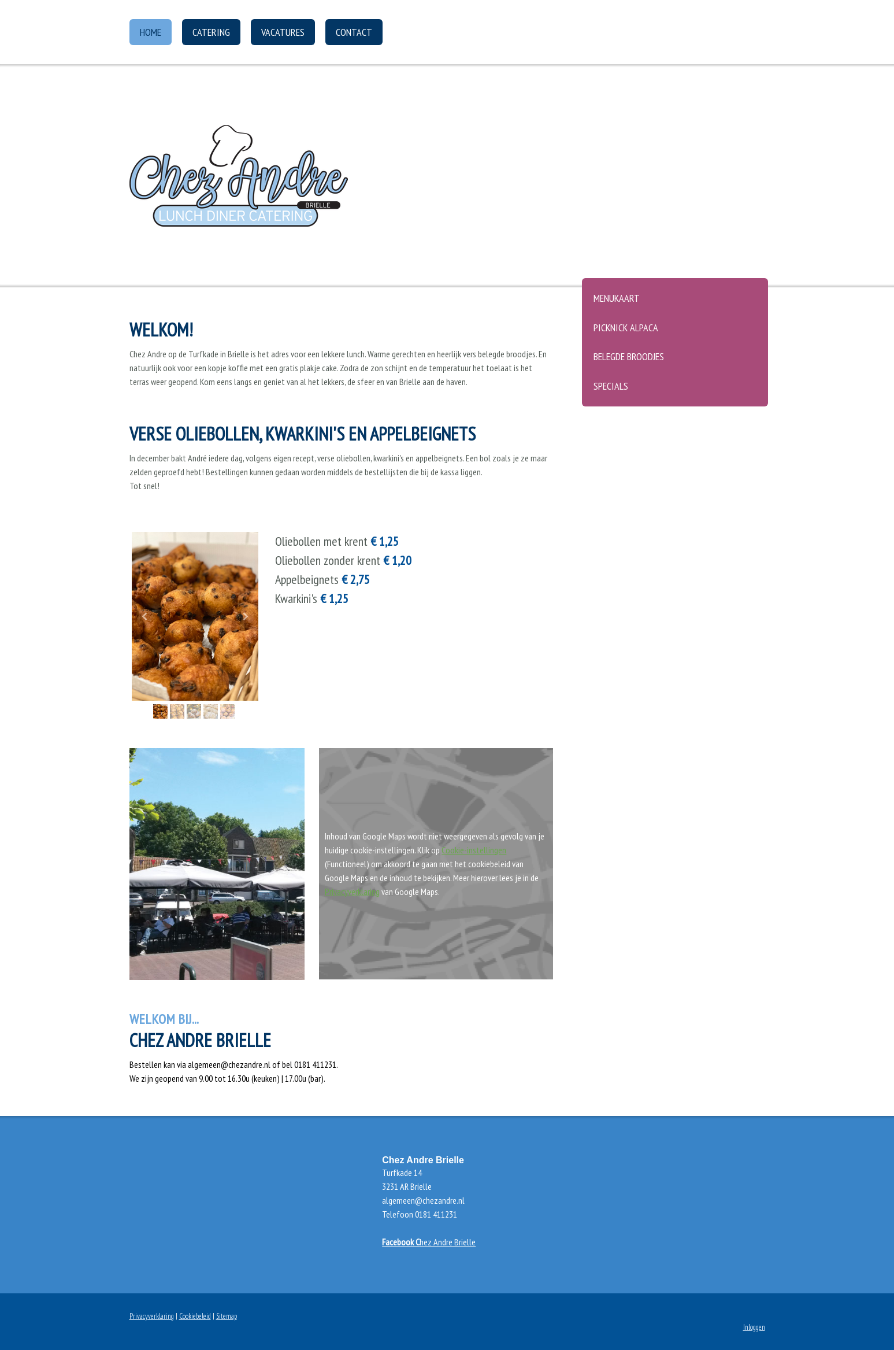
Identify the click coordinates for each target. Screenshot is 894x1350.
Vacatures (283, 32)
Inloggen (754, 1327)
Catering (211, 32)
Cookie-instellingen (474, 850)
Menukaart (616, 298)
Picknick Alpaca (625, 327)
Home (150, 32)
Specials (610, 386)
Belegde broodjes (628, 356)
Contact (354, 32)
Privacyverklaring (352, 891)
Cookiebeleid (195, 1316)
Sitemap (226, 1316)
